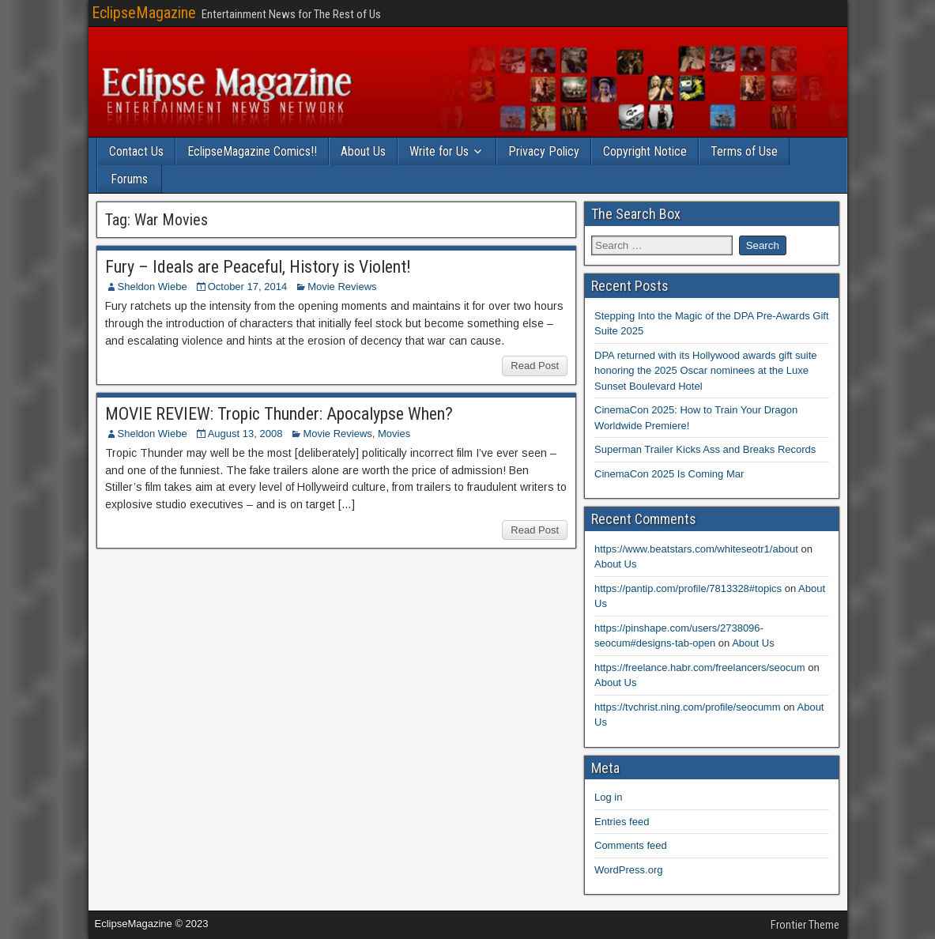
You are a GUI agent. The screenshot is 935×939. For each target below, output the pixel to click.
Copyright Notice (645, 151)
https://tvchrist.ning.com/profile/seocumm (687, 707)
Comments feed (630, 845)
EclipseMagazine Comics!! (252, 151)
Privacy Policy (543, 151)
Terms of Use (744, 151)
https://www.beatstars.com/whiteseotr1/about (696, 549)
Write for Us (439, 151)
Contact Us (136, 151)
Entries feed (621, 822)
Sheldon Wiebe (152, 286)
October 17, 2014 (247, 286)
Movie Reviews (341, 286)
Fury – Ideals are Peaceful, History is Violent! (258, 267)
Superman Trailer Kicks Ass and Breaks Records (705, 449)
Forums (129, 179)
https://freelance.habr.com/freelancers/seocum (699, 667)
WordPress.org (628, 870)
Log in (608, 797)
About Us (363, 151)
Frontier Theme (805, 925)
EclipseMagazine (144, 12)
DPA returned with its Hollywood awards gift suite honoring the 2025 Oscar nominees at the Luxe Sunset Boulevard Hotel (705, 370)
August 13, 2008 (245, 433)
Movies (394, 433)
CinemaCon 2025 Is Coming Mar (669, 474)
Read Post (535, 365)
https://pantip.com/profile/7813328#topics (688, 588)
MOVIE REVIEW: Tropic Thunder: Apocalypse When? (279, 414)
